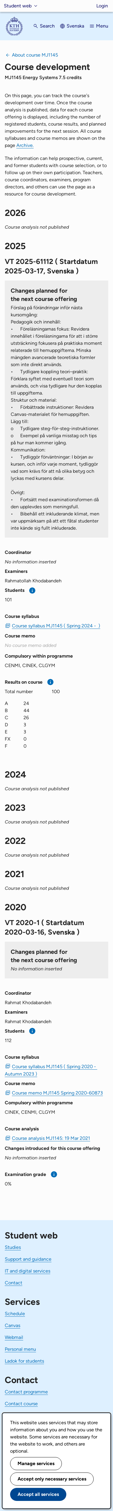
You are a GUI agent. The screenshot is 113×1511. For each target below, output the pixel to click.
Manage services (36, 1463)
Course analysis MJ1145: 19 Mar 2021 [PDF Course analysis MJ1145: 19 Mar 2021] (51, 1138)
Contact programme (26, 1392)
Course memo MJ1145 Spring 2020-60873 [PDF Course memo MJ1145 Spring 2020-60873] (57, 1093)
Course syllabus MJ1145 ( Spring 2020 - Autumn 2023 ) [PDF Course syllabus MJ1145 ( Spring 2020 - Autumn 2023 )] (51, 1070)
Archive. (25, 145)
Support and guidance (28, 1259)
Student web (18, 6)
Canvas (12, 1325)
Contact (13, 1283)
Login (102, 6)
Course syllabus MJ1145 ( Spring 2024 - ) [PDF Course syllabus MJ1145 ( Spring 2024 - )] (56, 626)
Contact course (21, 1403)
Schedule (15, 1313)
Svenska (75, 26)
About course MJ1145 (35, 55)
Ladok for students (24, 1361)
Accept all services (38, 1494)
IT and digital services (27, 1271)
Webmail (14, 1337)
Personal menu (20, 1349)
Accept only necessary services (52, 1479)
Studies (13, 1247)
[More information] (32, 590)
